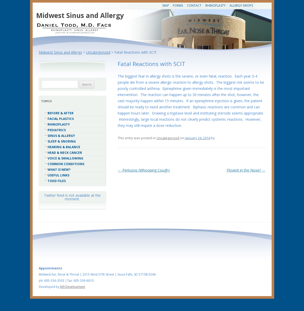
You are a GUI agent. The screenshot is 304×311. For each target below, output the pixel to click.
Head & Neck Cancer (65, 152)
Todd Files (57, 181)
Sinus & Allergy (61, 136)
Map (166, 5)
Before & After (60, 113)
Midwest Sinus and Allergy (80, 15)
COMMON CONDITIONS (66, 164)
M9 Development (72, 287)
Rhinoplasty (215, 5)
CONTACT (194, 5)
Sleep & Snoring (62, 141)
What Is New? (59, 169)
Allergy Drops (241, 5)
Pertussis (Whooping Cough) (144, 170)
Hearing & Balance (64, 147)
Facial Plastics (61, 119)
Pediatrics (57, 130)
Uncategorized (167, 138)
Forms (178, 5)
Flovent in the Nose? (246, 170)
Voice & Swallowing (65, 158)
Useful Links (58, 175)
